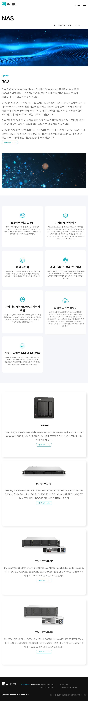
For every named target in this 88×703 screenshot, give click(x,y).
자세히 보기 (44, 451)
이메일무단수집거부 (35, 686)
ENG (78, 5)
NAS (79, 25)
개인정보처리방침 (25, 686)
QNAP (69, 25)
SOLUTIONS (62, 25)
